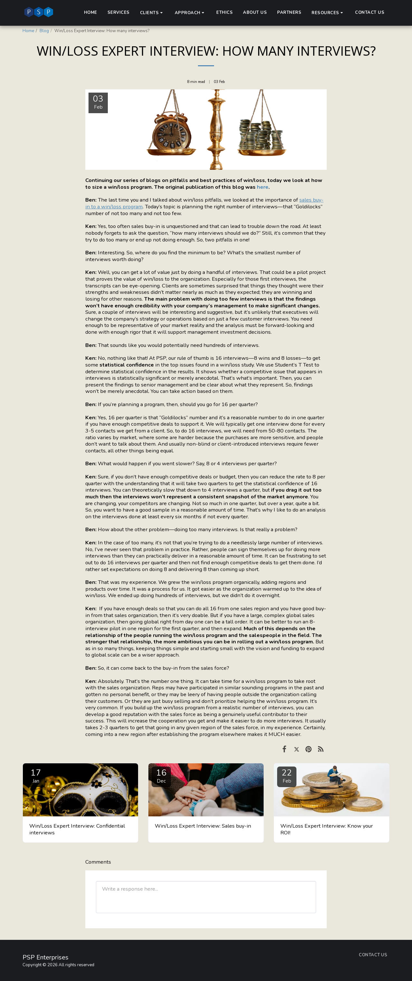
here (262, 187)
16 (161, 775)
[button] (152, 12)
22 (286, 775)
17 (35, 775)
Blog (44, 31)
